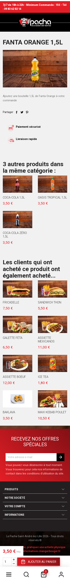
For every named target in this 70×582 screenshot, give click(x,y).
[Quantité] (7, 562)
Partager (16, 112)
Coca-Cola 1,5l (14, 197)
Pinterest (27, 112)
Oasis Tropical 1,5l (52, 197)
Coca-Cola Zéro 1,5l (15, 234)
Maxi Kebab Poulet (52, 412)
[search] (26, 574)
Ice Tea (43, 377)
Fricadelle (11, 302)
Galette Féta (12, 338)
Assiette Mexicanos (46, 339)
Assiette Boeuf (14, 377)
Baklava (9, 412)
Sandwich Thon (49, 302)
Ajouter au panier (38, 562)
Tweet (22, 112)
